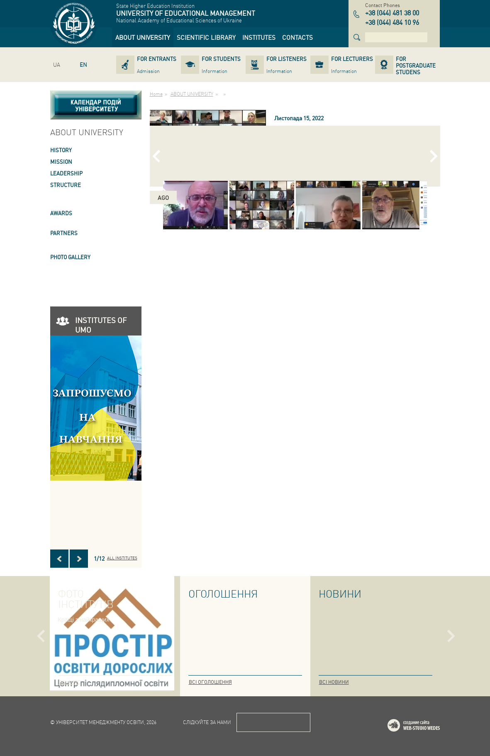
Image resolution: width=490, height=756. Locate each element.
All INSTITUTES (122, 557)
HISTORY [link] (61, 149)
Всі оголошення (210, 682)
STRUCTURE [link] (65, 184)
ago (163, 197)
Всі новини (334, 682)
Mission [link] (61, 161)
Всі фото (70, 682)
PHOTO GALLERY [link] (70, 256)
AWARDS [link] (61, 212)
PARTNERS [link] (64, 232)
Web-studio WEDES (424, 727)
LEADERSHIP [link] (66, 173)
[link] (142, 37)
